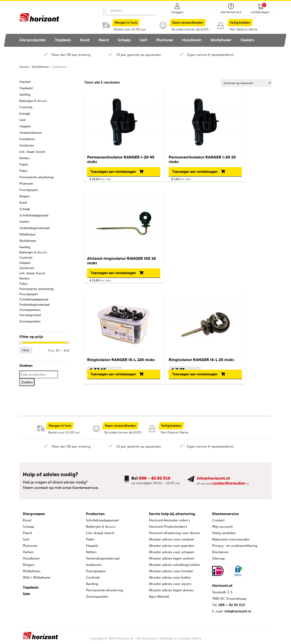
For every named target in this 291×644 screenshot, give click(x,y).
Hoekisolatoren (30, 133)
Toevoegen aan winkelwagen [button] (104, 173)
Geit (143, 40)
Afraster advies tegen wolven (171, 556)
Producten (95, 512)
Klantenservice (225, 512)
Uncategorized (30, 315)
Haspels (25, 126)
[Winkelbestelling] (246, 83)
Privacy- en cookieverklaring (234, 544)
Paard (103, 40)
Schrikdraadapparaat (33, 215)
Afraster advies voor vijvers (170, 582)
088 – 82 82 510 (155, 475)
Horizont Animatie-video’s (169, 518)
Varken (24, 222)
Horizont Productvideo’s (168, 525)
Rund (84, 40)
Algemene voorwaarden (231, 537)
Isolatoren (26, 145)
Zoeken (27, 382)
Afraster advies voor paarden (171, 544)
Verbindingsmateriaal (34, 228)
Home (24, 67)
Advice (197, 636)
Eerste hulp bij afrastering (172, 512)
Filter (25, 350)
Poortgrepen (28, 190)
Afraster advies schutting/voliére (174, 563)
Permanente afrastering (36, 177)
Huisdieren (191, 40)
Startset (24, 82)
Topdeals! (26, 88)
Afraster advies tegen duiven (171, 588)
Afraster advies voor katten (170, 575)
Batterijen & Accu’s (33, 252)
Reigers (24, 196)
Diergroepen (34, 512)
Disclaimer (220, 550)
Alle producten (32, 40)
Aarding (24, 95)
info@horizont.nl (213, 475)
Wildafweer (27, 234)
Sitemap (218, 556)
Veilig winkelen (224, 531)
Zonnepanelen (29, 310)
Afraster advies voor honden (171, 569)
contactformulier (229, 480)
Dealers (247, 40)
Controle (26, 107)
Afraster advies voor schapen (171, 550)
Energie (24, 114)
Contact (218, 518)
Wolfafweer (221, 40)
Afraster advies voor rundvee (171, 537)
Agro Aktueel (159, 594)
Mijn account (222, 525)
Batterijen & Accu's (33, 101)
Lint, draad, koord (32, 152)
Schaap (124, 40)
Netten (24, 158)
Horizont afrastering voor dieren (174, 531)
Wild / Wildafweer (37, 575)
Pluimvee (164, 40)
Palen (23, 171)
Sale (26, 592)
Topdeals (63, 40)
